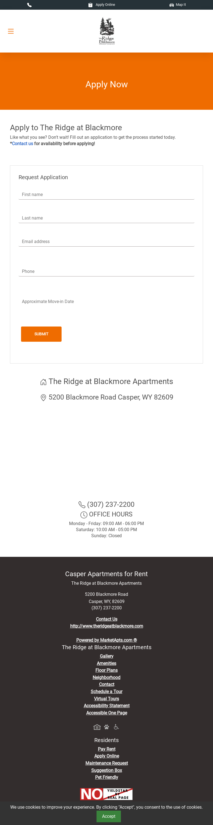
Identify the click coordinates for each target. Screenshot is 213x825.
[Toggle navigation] (10, 31)
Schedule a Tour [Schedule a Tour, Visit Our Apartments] (106, 691)
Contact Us (106, 619)
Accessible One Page (106, 713)
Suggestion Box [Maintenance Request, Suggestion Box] (106, 770)
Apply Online (101, 4)
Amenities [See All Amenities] (106, 663)
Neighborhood (106, 677)
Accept (108, 816)
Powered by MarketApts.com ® (106, 640)
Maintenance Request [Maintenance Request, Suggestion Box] (106, 763)
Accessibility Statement (107, 705)
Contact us (22, 143)
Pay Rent (106, 749)
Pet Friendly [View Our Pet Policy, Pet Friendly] (106, 777)
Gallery (106, 656)
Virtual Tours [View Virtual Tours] (106, 698)
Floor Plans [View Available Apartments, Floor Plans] (106, 670)
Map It (177, 4)
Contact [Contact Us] (106, 684)
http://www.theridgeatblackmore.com (106, 626)
